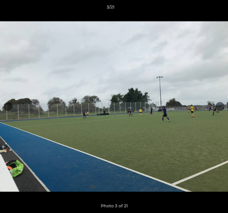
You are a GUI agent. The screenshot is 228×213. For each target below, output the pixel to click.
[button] (206, 8)
